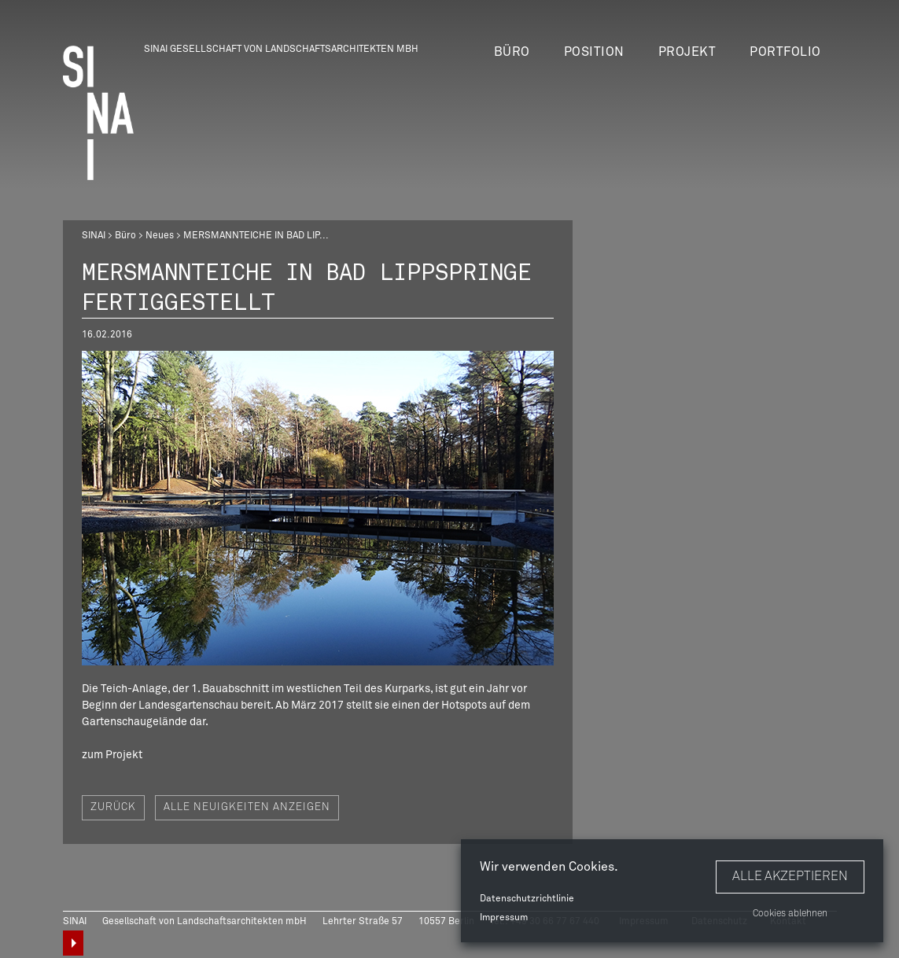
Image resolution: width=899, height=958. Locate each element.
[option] (318, 508)
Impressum (504, 918)
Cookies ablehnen (790, 914)
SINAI (93, 236)
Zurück (113, 807)
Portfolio (785, 52)
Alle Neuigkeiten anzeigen (247, 807)
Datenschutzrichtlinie (527, 899)
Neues (160, 236)
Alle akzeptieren (790, 876)
